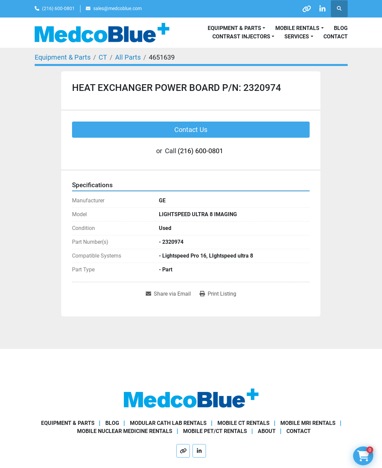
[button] (299, 28)
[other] (304, 8)
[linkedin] (321, 8)
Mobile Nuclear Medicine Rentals (124, 431)
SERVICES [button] (296, 36)
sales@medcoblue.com (117, 8)
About (267, 431)
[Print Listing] (218, 294)
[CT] (103, 57)
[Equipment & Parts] (63, 57)
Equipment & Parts (68, 423)
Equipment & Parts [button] (234, 28)
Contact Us (190, 130)
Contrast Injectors (241, 36)
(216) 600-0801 (58, 8)
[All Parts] (128, 57)
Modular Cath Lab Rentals (168, 423)
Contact (335, 36)
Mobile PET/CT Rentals (215, 431)
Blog (341, 28)
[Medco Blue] (191, 398)
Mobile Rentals (297, 28)
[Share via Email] (168, 294)
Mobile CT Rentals (243, 423)
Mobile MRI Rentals (308, 423)
